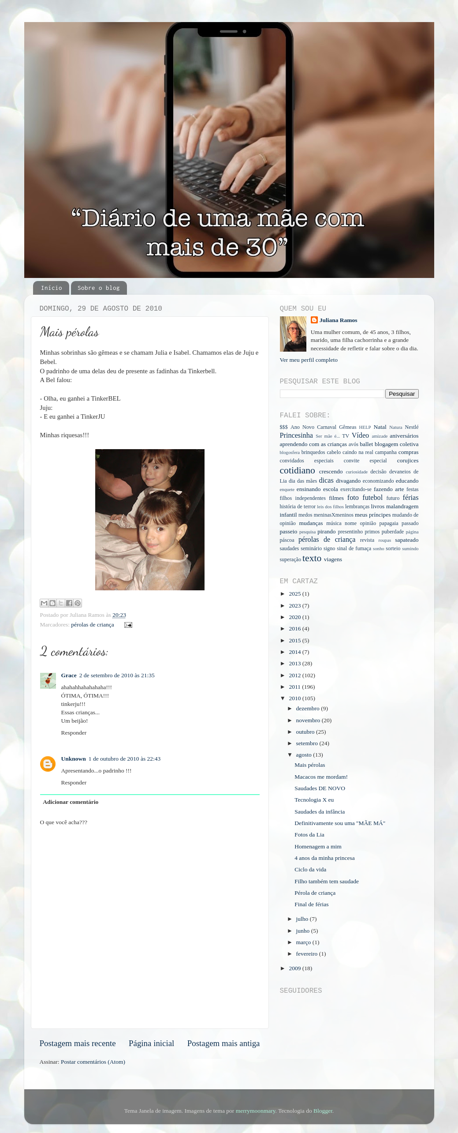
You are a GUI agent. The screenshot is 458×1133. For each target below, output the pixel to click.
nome (351, 523)
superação (291, 559)
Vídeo (360, 435)
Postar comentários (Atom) (93, 1061)
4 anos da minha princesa (324, 858)
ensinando (309, 489)
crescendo (331, 471)
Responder (74, 732)
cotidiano (297, 470)
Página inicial (151, 1043)
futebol (372, 498)
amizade (379, 436)
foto (353, 498)
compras (408, 452)
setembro (308, 743)
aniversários (404, 435)
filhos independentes (303, 498)
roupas (384, 540)
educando (407, 480)
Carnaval (326, 427)
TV (345, 436)
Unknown (73, 758)
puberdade (393, 532)
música (333, 523)
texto (311, 558)
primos (372, 532)
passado (410, 523)
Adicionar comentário (70, 802)
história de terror (298, 506)
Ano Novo (302, 427)
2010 (295, 698)
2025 (295, 593)
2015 (295, 640)
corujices (408, 460)
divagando (348, 480)
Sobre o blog (99, 287)
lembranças (357, 506)
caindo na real (358, 452)
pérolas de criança (92, 624)
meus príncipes (373, 514)
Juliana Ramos (338, 320)
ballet (366, 444)
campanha (386, 452)
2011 (295, 686)
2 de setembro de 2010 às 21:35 (117, 675)
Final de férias (311, 904)
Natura (395, 427)
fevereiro (307, 953)
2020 (295, 617)
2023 (295, 605)
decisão (378, 472)
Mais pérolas (309, 765)
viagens (333, 559)
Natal (379, 427)
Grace (69, 675)
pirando (326, 531)
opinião (368, 523)
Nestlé (412, 427)
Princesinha (296, 435)
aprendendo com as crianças (313, 444)
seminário (311, 548)
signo (329, 548)
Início (51, 287)
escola (330, 489)
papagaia (388, 523)
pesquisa (307, 531)
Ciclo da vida (310, 869)
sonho (378, 548)
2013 (295, 663)
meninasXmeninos (334, 515)
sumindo (410, 548)
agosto (304, 754)
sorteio (393, 548)
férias (411, 498)
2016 (295, 628)
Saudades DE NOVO (319, 788)
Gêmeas (347, 427)
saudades (289, 548)
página (412, 531)
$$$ (284, 427)
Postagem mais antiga (223, 1043)
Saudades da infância (319, 811)
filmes (336, 498)
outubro (306, 731)
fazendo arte (389, 489)
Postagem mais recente (78, 1043)
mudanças (311, 523)
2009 (295, 968)
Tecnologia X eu (314, 799)
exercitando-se (356, 489)
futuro (393, 498)
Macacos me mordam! (321, 776)
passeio (289, 531)
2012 (295, 675)
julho (303, 918)
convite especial (365, 461)
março (304, 942)
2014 (295, 652)
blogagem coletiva (397, 444)
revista (367, 540)
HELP (365, 427)
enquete (287, 489)
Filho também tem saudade (326, 881)
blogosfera (290, 452)
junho (303, 930)
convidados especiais (307, 461)
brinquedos (313, 452)
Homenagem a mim (317, 846)
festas (412, 489)
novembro (309, 720)
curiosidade (357, 471)
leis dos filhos (330, 506)
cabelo (334, 452)
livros (378, 506)
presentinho (350, 532)
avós (353, 444)
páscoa (287, 540)
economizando (378, 481)
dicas (326, 480)
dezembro (308, 708)
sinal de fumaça (354, 548)
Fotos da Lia (309, 834)
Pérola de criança (314, 892)
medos (305, 515)
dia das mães (303, 481)
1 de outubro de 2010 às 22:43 (124, 758)
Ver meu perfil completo (309, 359)
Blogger (322, 1110)
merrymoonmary (256, 1110)
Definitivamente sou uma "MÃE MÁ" (339, 823)
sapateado (406, 539)
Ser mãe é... (328, 436)
